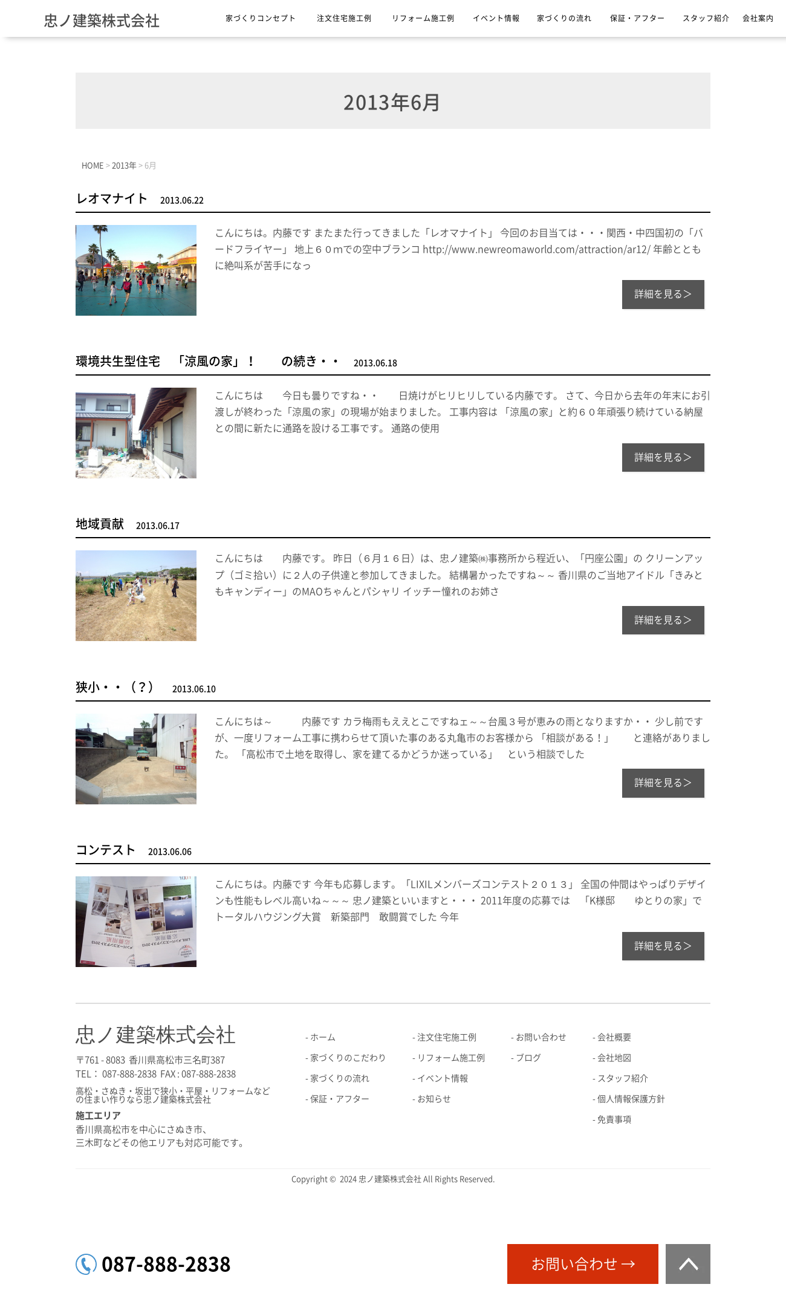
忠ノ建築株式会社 (102, 20)
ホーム (323, 1037)
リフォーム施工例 (423, 18)
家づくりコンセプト (261, 18)
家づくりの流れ (564, 18)
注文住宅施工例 (344, 18)
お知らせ (434, 1099)
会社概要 (614, 1037)
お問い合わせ (541, 1037)
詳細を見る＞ (663, 294)
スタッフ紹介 (706, 18)
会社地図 (614, 1058)
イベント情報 (496, 18)
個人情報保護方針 (631, 1099)
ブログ (528, 1058)
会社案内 (758, 18)
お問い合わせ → (583, 1264)
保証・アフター (637, 18)
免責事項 (614, 1119)
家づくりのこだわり (348, 1058)
